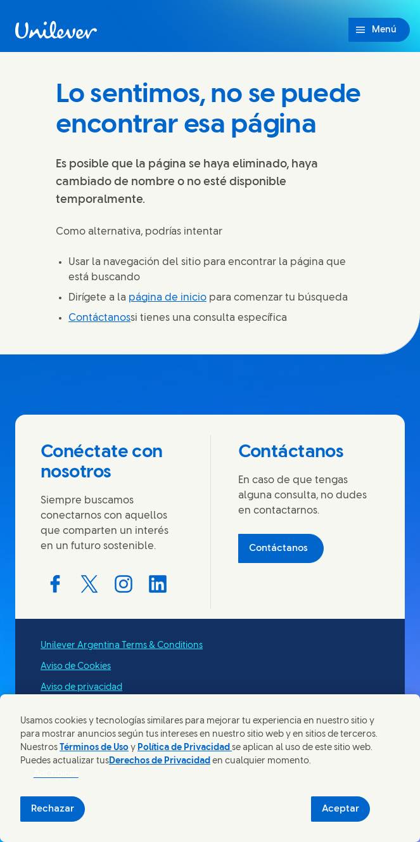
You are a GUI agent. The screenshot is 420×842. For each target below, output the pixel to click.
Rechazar (52, 809)
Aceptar (340, 809)
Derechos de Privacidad (159, 761)
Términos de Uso (94, 748)
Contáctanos (99, 318)
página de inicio (168, 297)
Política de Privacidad (184, 748)
